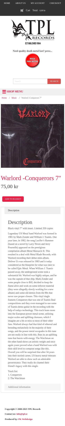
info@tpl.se (21, 414)
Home (4, 98)
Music (14, 98)
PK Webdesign (25, 419)
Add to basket (13, 199)
